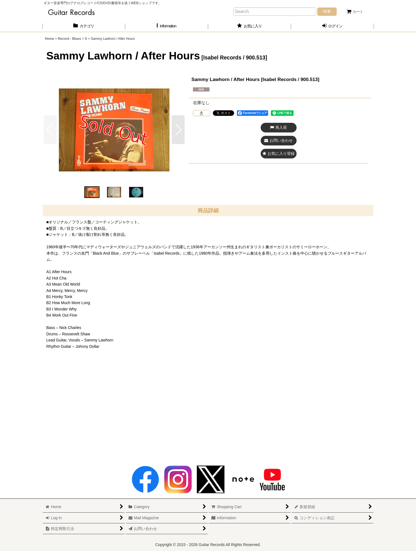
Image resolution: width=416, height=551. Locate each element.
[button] (166, 26)
